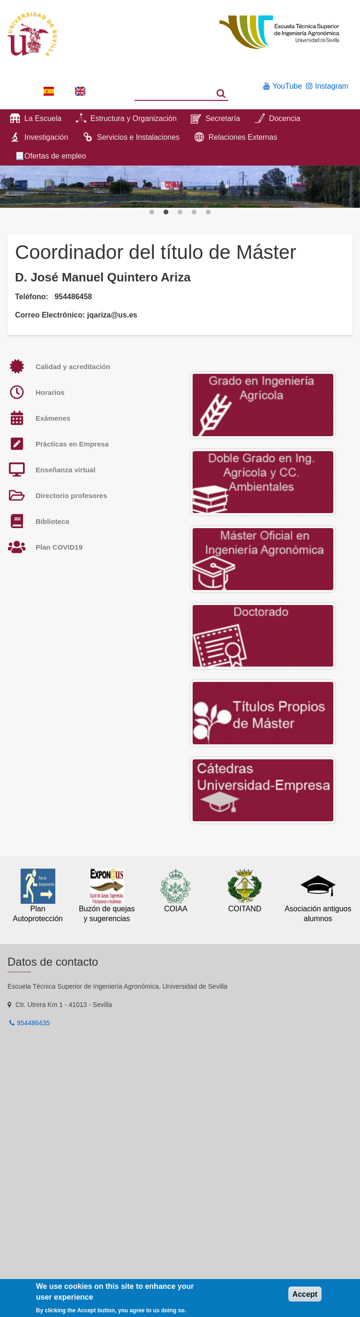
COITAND (245, 909)
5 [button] (208, 212)
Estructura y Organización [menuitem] (133, 118)
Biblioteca (52, 521)
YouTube (287, 86)
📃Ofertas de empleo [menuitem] (50, 156)
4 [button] (194, 212)
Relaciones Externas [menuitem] (243, 137)
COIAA (176, 909)
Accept (304, 1294)
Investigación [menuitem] (46, 137)
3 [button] (180, 212)
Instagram (331, 86)
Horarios (50, 392)
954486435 (33, 1023)
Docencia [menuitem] (284, 118)
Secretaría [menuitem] (222, 118)
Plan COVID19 (59, 547)
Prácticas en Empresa (72, 444)
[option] (180, 187)
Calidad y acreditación (73, 367)
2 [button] (166, 212)
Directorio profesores (71, 496)
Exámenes (53, 418)
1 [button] (152, 212)
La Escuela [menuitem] (42, 118)
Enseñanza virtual (66, 470)
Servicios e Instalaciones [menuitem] (138, 137)
